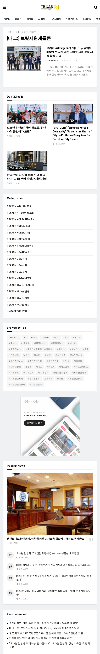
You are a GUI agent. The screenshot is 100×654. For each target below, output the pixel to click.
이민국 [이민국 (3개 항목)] (66, 361)
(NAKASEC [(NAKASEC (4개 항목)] (14, 337)
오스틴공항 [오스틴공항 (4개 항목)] (60, 355)
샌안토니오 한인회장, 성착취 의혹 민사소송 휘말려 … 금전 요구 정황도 (45, 538)
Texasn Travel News (20, 245)
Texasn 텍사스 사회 (18, 298)
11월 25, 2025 (64, 60)
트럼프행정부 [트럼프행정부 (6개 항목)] (33, 379)
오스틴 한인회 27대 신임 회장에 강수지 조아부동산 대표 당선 (47, 553)
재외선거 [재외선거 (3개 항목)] (78, 361)
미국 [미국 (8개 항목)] (66, 337)
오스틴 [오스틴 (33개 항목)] (48, 355)
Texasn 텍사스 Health (20, 285)
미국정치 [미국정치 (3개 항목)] (25, 343)
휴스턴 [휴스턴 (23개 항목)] (60, 379)
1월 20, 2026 (59, 144)
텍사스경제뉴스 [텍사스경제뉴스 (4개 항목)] (81, 367)
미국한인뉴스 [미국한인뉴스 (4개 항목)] (57, 343)
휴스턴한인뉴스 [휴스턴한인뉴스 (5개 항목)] (75, 379)
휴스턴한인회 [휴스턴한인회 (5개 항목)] (36, 384)
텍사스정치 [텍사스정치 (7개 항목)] (43, 373)
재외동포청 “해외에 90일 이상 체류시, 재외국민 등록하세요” (40, 638)
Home (6, 18)
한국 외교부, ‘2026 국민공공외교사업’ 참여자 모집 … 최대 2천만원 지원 (46, 633)
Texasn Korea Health (20, 219)
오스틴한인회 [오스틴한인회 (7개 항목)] (52, 361)
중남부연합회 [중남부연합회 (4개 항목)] (15, 367)
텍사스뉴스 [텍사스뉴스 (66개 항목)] (14, 373)
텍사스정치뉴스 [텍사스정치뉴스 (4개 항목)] (60, 373)
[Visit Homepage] (50, 7)
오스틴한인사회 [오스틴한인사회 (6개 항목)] (34, 361)
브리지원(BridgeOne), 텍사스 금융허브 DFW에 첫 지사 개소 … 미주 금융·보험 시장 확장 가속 (69, 51)
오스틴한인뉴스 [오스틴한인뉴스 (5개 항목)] (16, 361)
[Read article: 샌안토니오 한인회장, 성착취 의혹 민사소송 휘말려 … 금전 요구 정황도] (50, 504)
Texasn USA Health (19, 252)
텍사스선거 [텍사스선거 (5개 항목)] (28, 373)
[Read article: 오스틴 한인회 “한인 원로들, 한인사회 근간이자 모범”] (27, 114)
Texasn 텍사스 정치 (18, 304)
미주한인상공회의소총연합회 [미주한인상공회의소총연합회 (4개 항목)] (38, 349)
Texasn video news (19, 278)
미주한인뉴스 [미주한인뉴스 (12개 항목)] (15, 349)
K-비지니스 (72, 18)
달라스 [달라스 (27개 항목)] (56, 337)
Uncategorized (17, 311)
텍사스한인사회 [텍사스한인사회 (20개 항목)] (16, 379)
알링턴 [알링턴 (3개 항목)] (26, 355)
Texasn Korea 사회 (18, 232)
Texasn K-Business (19, 206)
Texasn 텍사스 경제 (18, 291)
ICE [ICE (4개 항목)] (25, 337)
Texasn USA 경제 (17, 258)
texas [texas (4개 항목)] (34, 337)
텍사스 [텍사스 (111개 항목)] (39, 367)
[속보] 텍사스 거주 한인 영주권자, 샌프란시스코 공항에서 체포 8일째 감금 (53, 564)
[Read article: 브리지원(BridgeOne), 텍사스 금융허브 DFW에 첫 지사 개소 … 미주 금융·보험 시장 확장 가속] (24, 58)
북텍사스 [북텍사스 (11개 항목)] (61, 349)
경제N (29, 18)
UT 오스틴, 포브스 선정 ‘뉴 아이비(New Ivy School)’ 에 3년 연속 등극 (44, 628)
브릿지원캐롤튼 (28, 32)
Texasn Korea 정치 (18, 239)
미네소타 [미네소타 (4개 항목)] (72, 343)
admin (52, 60)
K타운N (87, 18)
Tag (17, 32)
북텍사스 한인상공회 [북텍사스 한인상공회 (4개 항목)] (79, 349)
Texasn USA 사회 (17, 265)
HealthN (55, 18)
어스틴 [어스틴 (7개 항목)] (37, 355)
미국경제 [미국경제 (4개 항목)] (77, 337)
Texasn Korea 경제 (18, 168)
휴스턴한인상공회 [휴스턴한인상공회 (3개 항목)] (17, 384)
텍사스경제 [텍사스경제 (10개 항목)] (64, 367)
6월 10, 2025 (13, 136)
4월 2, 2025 (13, 183)
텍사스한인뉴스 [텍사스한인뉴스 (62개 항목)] (79, 373)
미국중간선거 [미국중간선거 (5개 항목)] (40, 343)
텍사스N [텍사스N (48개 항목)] (50, 367)
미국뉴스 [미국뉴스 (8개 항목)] (13, 343)
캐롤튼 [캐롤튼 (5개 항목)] (28, 367)
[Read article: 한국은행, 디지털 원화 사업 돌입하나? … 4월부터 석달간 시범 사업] (27, 161)
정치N (18, 18)
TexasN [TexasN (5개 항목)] (45, 337)
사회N (41, 18)
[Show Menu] (4, 7)
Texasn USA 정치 (17, 272)
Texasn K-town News (20, 121)
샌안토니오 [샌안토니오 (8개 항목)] (14, 355)
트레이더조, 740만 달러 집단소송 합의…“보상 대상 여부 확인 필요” (43, 623)
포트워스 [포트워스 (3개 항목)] (48, 379)
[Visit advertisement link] (50, 426)
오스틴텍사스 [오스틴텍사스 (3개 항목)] (76, 355)
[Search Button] (95, 7)
